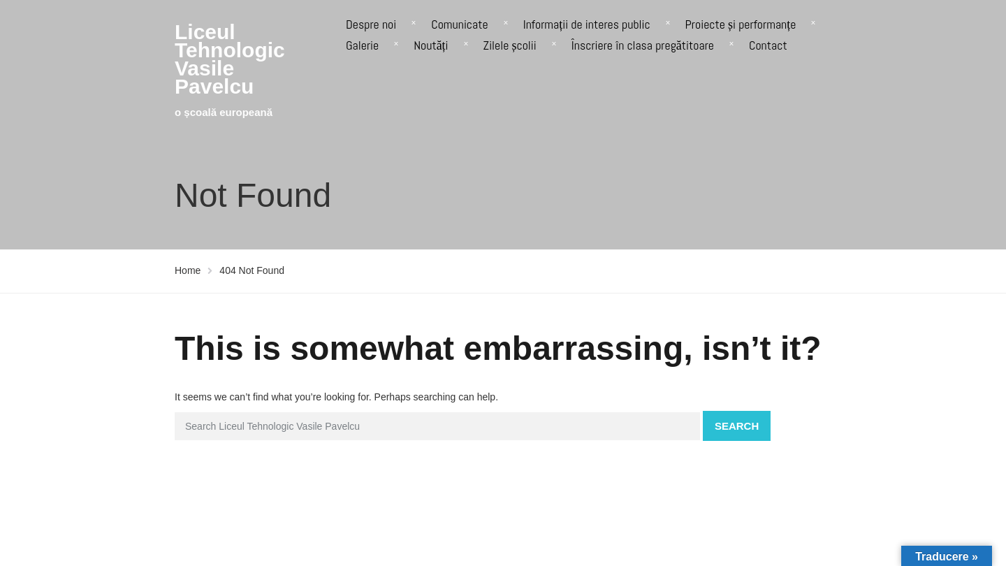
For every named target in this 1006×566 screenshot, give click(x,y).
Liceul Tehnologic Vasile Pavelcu (230, 59)
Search (737, 426)
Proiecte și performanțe (740, 24)
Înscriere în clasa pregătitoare (642, 45)
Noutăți (431, 45)
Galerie (362, 45)
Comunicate (459, 24)
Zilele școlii (510, 45)
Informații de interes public (586, 24)
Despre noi (371, 24)
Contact (768, 45)
